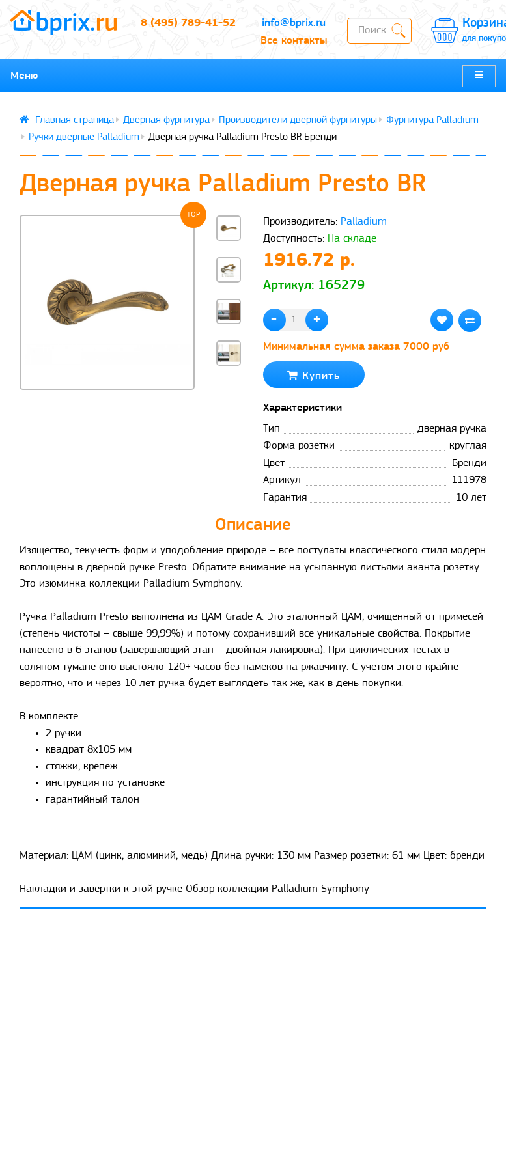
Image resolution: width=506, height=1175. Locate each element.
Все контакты (293, 40)
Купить (313, 375)
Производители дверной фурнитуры (298, 120)
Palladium (364, 221)
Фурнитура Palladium (432, 120)
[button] (228, 390)
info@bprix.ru (294, 23)
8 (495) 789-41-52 (188, 23)
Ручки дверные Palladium (84, 137)
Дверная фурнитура (166, 120)
